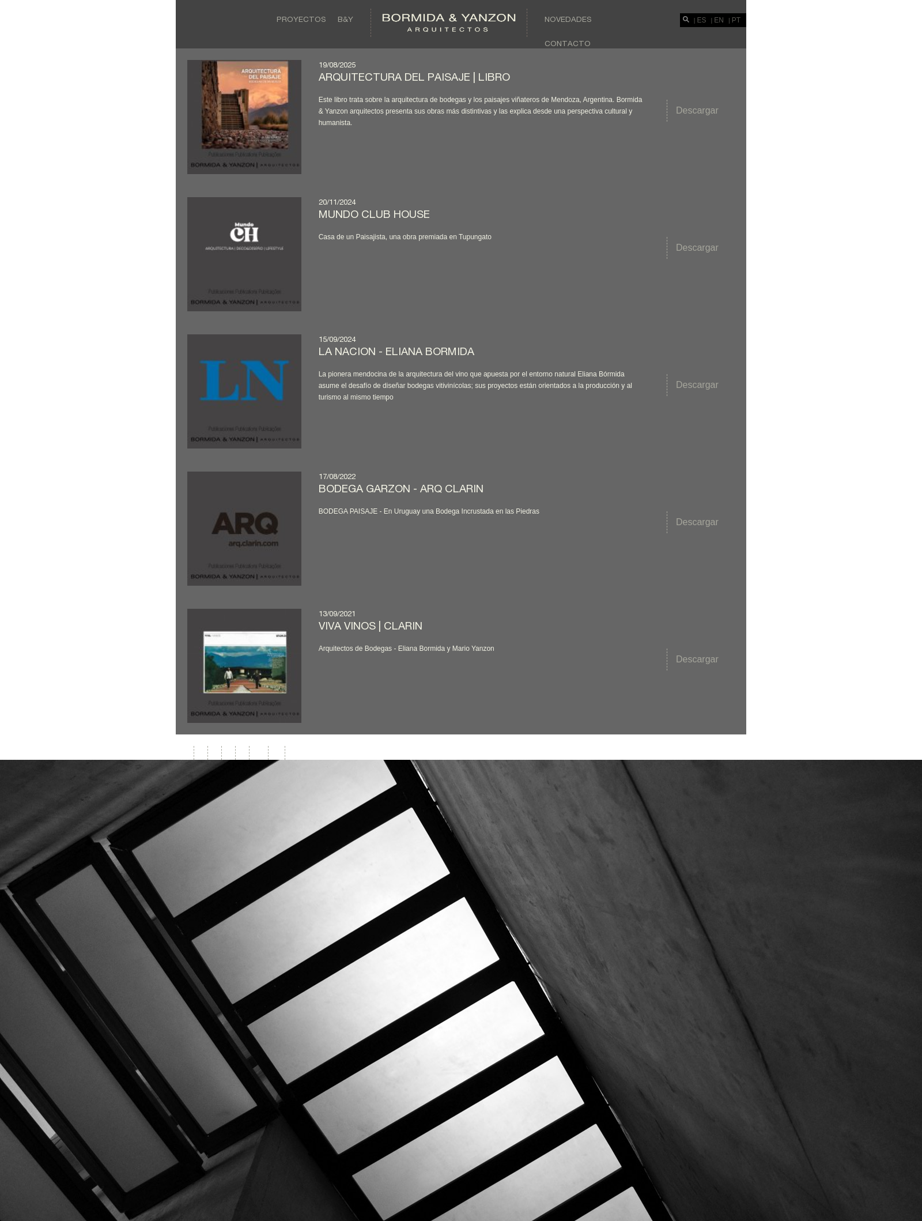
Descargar (697, 110)
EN (719, 20)
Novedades (568, 19)
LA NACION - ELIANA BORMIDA (396, 351)
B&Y (345, 19)
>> (259, 753)
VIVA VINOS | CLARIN (370, 625)
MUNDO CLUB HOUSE (374, 214)
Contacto (568, 43)
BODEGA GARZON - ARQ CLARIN (401, 488)
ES (701, 20)
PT (736, 20)
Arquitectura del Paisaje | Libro (414, 76)
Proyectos (301, 19)
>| (277, 753)
